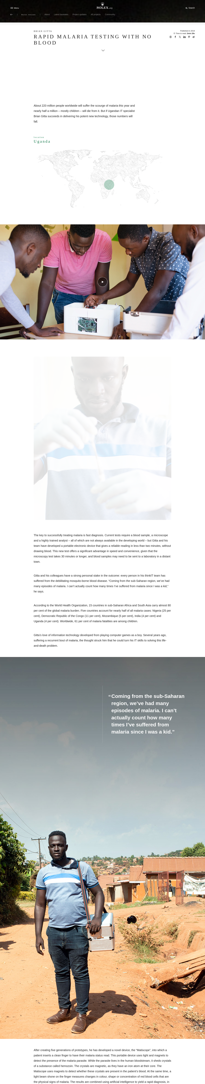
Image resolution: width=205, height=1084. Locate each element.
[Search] (190, 8)
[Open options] (102, 439)
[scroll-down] (102, 47)
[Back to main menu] (11, 14)
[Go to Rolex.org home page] (102, 5)
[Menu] (14, 8)
